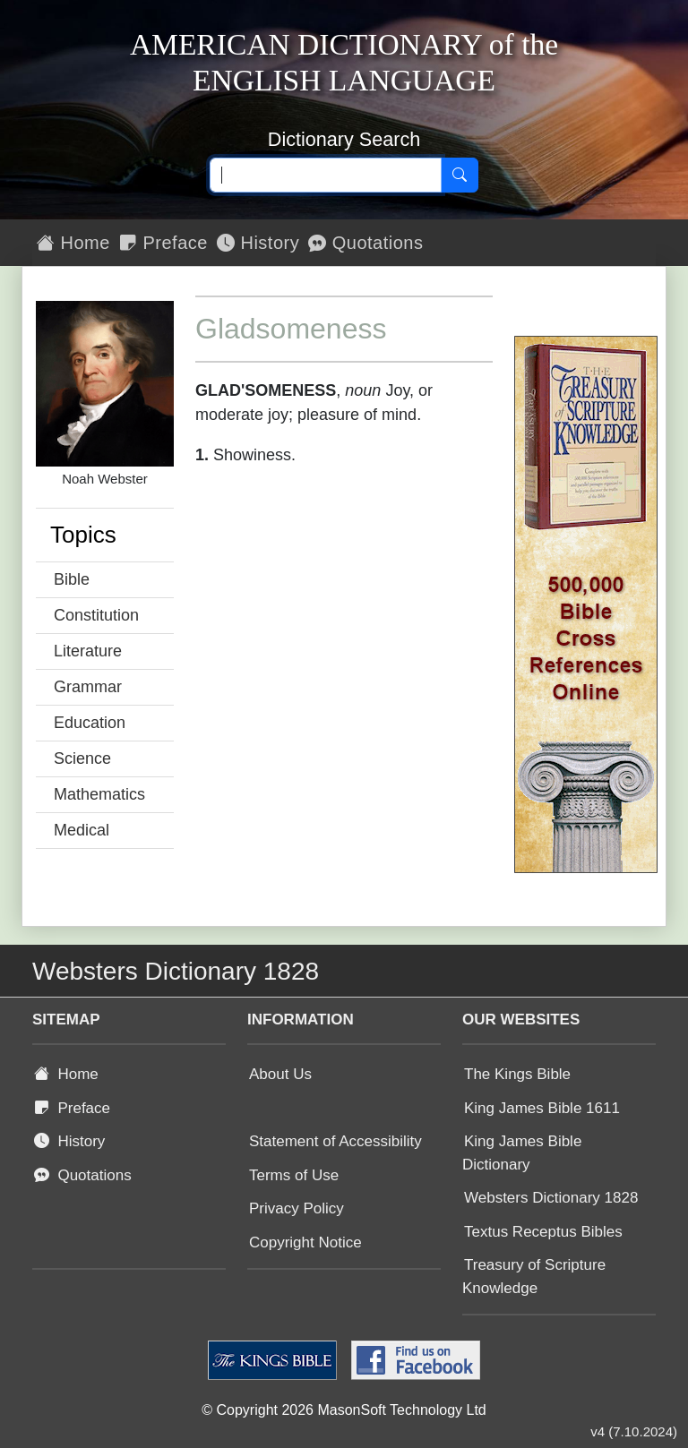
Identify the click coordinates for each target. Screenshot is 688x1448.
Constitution (96, 615)
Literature (88, 651)
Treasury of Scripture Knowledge (534, 1276)
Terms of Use (294, 1175)
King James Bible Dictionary (521, 1153)
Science (82, 758)
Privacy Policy (296, 1208)
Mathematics (99, 794)
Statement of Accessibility (335, 1141)
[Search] (459, 175)
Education (89, 723)
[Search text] (326, 175)
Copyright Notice (305, 1242)
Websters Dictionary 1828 (551, 1197)
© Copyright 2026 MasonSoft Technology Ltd (344, 1410)
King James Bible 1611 (542, 1108)
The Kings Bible (517, 1074)
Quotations (365, 243)
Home (73, 243)
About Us (280, 1074)
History (258, 243)
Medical (81, 830)
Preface (163, 243)
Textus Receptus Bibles (543, 1231)
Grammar (88, 687)
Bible (72, 579)
